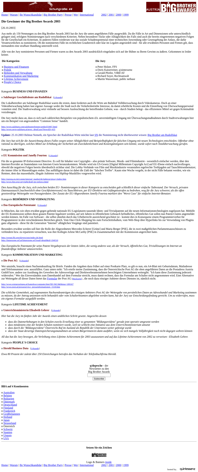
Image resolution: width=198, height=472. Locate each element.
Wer (75, 14)
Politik (7, 69)
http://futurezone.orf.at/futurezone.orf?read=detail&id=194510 (29, 240)
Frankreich (9, 410)
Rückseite (77, 278)
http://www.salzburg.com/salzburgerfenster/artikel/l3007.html (29, 126)
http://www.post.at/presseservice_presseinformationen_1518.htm (30, 287)
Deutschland (10, 404)
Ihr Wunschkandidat (31, 14)
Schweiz (8, 429)
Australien (9, 392)
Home (4, 14)
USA (6, 438)
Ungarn (7, 435)
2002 (104, 14)
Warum (14, 14)
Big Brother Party (53, 14)
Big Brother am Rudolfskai (162, 135)
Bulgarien (8, 398)
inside (108, 462)
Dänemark (9, 401)
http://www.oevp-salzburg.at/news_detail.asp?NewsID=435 (28, 129)
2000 (118, 14)
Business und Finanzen (16, 66)
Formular (52, 278)
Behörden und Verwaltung (18, 72)
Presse (68, 14)
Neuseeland (9, 423)
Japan (6, 420)
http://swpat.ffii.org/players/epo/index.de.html (22, 237)
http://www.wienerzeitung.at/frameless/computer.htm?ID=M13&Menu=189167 (37, 284)
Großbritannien (11, 413)
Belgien (7, 395)
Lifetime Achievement (16, 79)
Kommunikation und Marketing (21, 75)
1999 (126, 14)
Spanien (7, 432)
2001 (111, 14)
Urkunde (58, 97)
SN (96, 135)
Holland (7, 417)
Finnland (8, 407)
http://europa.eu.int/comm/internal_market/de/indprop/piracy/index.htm (33, 179)
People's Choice (12, 82)
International (87, 14)
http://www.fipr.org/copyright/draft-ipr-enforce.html (24, 181)
